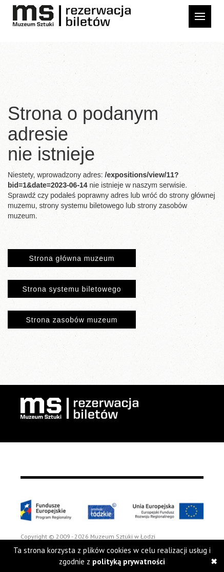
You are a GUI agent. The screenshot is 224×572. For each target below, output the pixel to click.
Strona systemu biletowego (71, 289)
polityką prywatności (128, 561)
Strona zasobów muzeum (72, 320)
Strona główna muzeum (71, 258)
